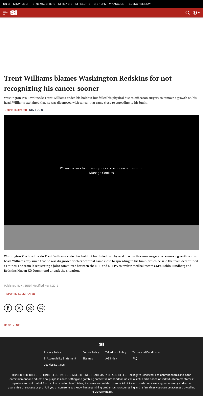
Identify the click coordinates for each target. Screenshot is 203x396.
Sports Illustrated (16, 110)
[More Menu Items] (5, 12)
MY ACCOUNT (117, 4)
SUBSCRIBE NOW (140, 4)
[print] (41, 308)
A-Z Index (111, 358)
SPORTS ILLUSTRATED (20, 294)
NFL (18, 325)
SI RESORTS (83, 4)
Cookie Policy (90, 352)
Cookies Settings (54, 364)
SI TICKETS (65, 4)
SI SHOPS (100, 4)
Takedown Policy (115, 352)
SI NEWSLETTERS (44, 4)
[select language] (196, 13)
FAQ (134, 358)
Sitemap (87, 358)
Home (7, 325)
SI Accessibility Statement (60, 358)
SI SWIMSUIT (21, 4)
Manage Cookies (101, 173)
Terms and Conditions (146, 352)
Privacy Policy (52, 352)
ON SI (6, 4)
